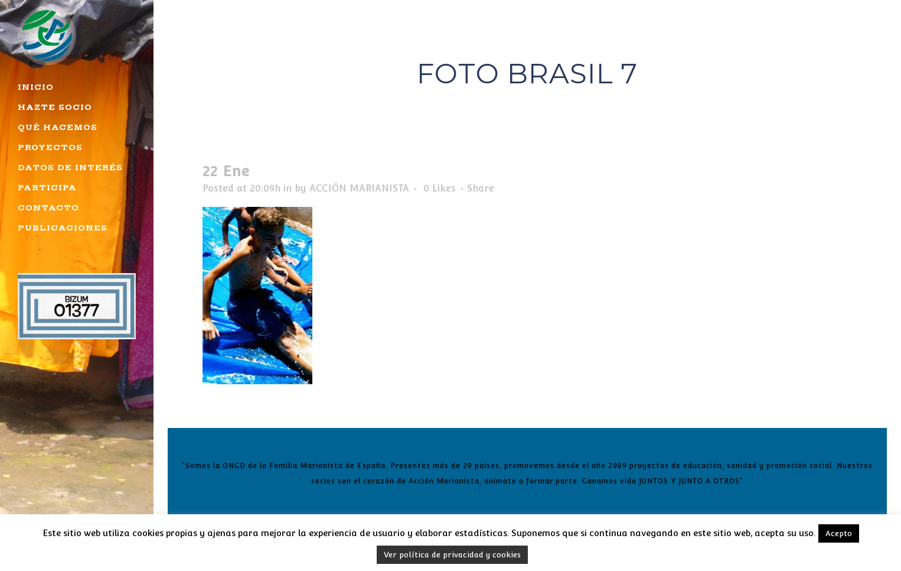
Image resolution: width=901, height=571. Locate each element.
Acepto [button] (838, 533)
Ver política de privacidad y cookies (452, 554)
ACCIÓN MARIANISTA (359, 188)
